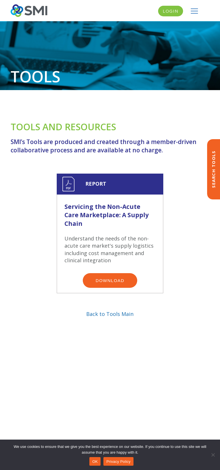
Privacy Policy (118, 461)
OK (95, 461)
